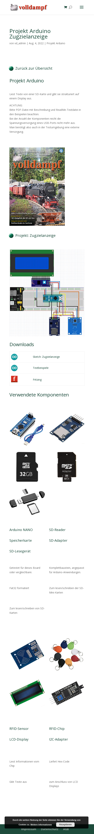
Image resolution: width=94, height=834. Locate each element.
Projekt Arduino (56, 43)
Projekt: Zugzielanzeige (35, 235)
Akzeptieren (65, 824)
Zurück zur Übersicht (33, 68)
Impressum (28, 829)
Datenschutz (49, 829)
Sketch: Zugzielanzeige (46, 356)
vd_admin (20, 43)
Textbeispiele (41, 368)
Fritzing (37, 379)
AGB (66, 829)
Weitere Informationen (41, 824)
